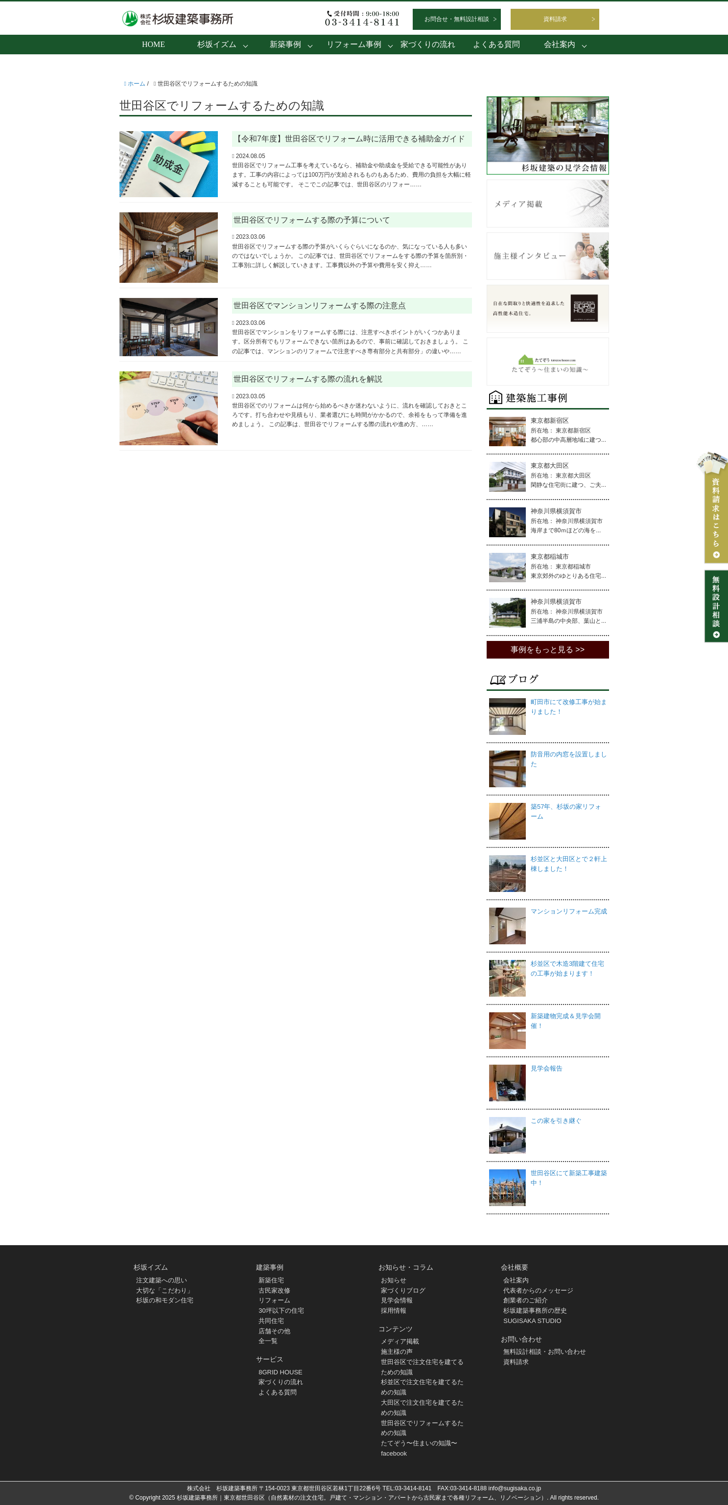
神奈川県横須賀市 (556, 511)
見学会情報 (397, 1300)
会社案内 (559, 44)
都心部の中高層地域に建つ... (568, 439)
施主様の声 (397, 1351)
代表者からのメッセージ (538, 1290)
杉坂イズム (216, 44)
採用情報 (393, 1310)
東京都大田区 (550, 465)
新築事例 (285, 44)
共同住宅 (271, 1320)
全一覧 (268, 1341)
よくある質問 (496, 44)
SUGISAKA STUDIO (532, 1320)
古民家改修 (274, 1290)
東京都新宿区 (550, 420)
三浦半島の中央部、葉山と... (568, 620)
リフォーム (274, 1300)
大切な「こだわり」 (164, 1290)
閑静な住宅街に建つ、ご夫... (568, 484)
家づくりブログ (403, 1290)
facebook (394, 1453)
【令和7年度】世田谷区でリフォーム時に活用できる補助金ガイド (349, 139)
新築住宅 (271, 1280)
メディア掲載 (400, 1341)
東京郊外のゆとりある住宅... (568, 575)
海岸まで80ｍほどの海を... (566, 530)
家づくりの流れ (427, 44)
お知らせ (393, 1280)
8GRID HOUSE (280, 1372)
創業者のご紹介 (525, 1300)
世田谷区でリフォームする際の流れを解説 (308, 379)
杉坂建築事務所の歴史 (535, 1310)
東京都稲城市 (550, 556)
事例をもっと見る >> (548, 649)
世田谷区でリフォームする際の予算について (312, 220)
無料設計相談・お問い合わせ (544, 1351)
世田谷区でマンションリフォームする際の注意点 (320, 305)
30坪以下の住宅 (281, 1310)
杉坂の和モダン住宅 (164, 1300)
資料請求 (555, 19)
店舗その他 (274, 1331)
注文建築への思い (161, 1280)
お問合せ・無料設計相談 (456, 19)
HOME (153, 44)
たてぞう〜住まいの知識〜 (419, 1443)
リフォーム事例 (354, 44)
